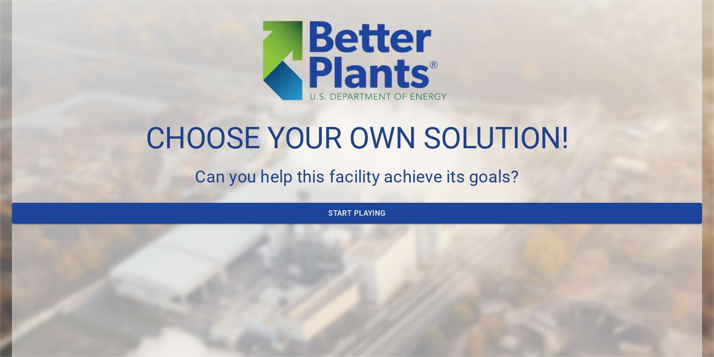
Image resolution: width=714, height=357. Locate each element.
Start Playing (357, 213)
